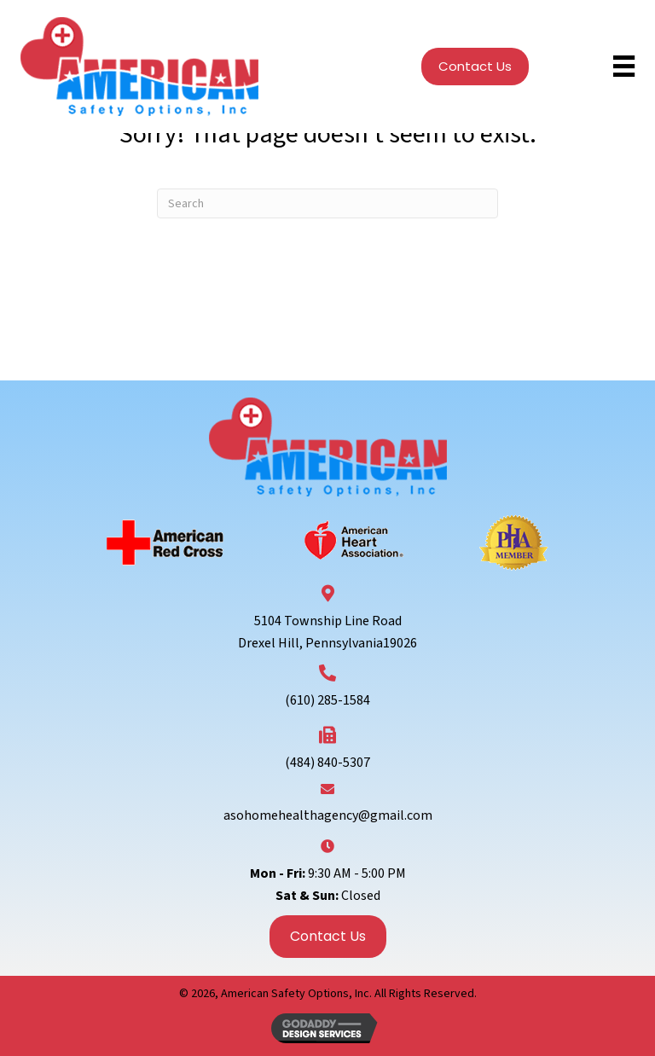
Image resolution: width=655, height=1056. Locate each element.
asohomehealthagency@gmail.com (327, 815)
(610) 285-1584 (327, 700)
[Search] (327, 203)
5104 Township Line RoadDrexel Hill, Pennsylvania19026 (327, 632)
